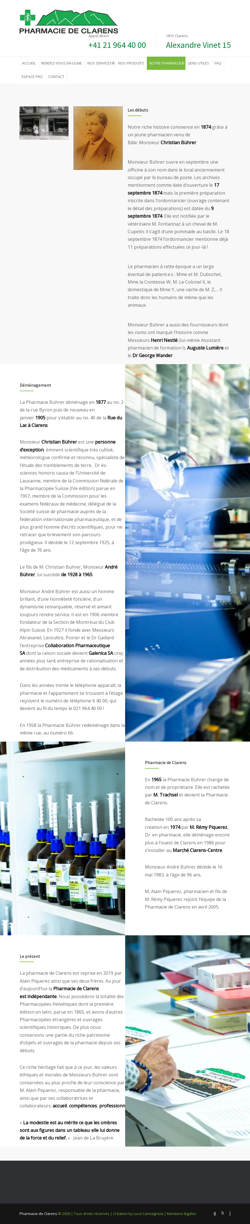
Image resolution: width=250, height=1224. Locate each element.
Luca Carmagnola (148, 1213)
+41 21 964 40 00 (117, 45)
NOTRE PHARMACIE (165, 63)
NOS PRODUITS (131, 63)
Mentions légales (181, 1213)
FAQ (217, 63)
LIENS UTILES (198, 63)
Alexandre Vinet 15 (198, 45)
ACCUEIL (29, 63)
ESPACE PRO (32, 76)
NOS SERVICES (99, 63)
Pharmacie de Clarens (38, 1213)
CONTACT (56, 76)
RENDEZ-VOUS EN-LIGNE (61, 63)
